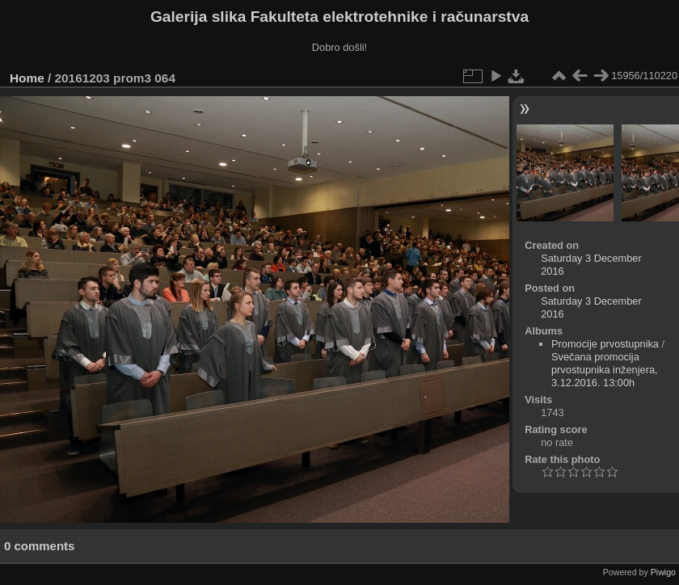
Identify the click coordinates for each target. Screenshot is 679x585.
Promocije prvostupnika (605, 344)
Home (27, 78)
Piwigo (663, 572)
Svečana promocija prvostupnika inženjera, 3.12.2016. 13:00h (604, 370)
